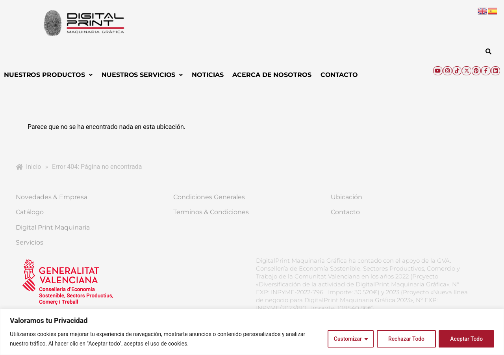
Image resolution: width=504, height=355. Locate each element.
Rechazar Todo (405, 339)
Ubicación (346, 197)
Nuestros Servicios (142, 74)
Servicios (29, 242)
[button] (48, 75)
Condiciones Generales (209, 197)
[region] (252, 332)
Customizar (346, 339)
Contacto (339, 74)
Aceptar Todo (466, 339)
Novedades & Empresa (51, 197)
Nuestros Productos (48, 74)
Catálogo (30, 212)
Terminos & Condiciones (211, 212)
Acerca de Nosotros (271, 74)
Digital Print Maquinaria (53, 227)
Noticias (207, 74)
